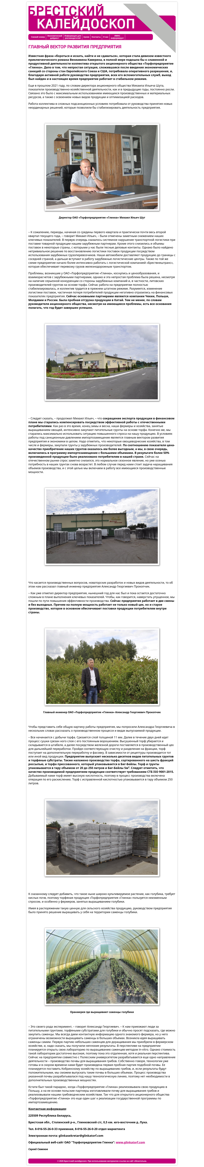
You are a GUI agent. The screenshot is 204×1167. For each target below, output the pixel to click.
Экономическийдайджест (54, 37)
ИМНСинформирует (117, 37)
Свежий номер (38, 37)
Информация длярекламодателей (73, 37)
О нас (105, 37)
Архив (86, 37)
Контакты (96, 37)
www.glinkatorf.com (130, 1142)
